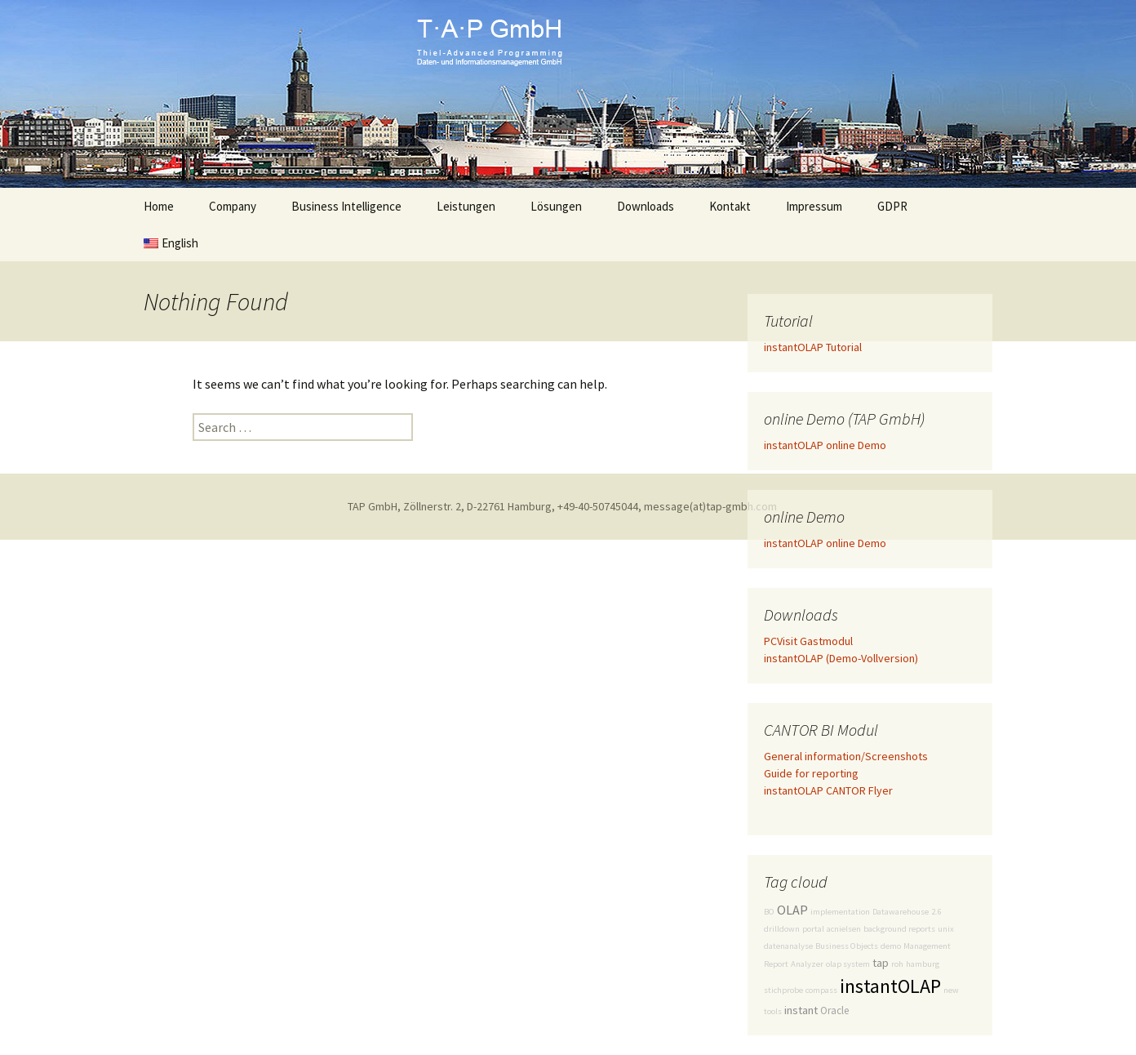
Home (159, 206)
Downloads (645, 206)
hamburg (922, 964)
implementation (840, 911)
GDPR (892, 206)
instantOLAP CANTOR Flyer (828, 790)
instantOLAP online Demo (825, 445)
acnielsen (844, 929)
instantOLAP (890, 986)
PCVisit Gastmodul (808, 641)
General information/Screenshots (846, 756)
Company (232, 206)
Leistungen (466, 206)
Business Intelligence (346, 206)
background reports (899, 929)
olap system (848, 964)
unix (946, 929)
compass (821, 990)
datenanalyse (788, 946)
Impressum (814, 206)
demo (891, 946)
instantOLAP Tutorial (813, 347)
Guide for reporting (811, 773)
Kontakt (730, 206)
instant (801, 1010)
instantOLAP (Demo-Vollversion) (841, 658)
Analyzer (807, 964)
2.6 (936, 911)
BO (769, 911)
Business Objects (846, 946)
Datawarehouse (900, 911)
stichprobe (783, 990)
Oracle (834, 1010)
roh (897, 964)
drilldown (782, 929)
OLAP (792, 909)
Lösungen (556, 206)
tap (880, 962)
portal (813, 929)
